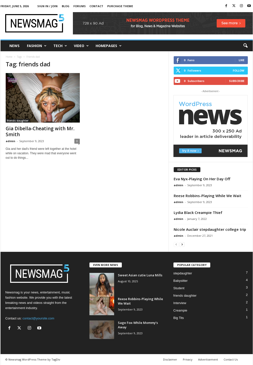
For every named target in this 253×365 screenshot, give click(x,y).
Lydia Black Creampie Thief (198, 212)
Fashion (36, 45)
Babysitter (180, 281)
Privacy (187, 359)
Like (241, 60)
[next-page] (182, 244)
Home (9, 56)
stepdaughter (182, 273)
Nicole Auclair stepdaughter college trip (210, 229)
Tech (60, 45)
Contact (96, 6)
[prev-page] (176, 244)
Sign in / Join (47, 6)
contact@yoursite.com (38, 318)
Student (179, 288)
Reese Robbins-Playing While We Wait (207, 195)
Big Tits (178, 318)
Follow (238, 70)
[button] (245, 45)
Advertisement (208, 359)
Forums (79, 6)
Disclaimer (170, 359)
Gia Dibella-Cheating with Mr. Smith (40, 131)
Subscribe (236, 81)
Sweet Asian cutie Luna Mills (140, 275)
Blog (65, 6)
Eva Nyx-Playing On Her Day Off (202, 178)
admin (10, 141)
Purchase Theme (120, 6)
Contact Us (231, 359)
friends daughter (17, 120)
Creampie (180, 310)
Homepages (109, 45)
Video (81, 45)
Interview (179, 303)
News (14, 45)
